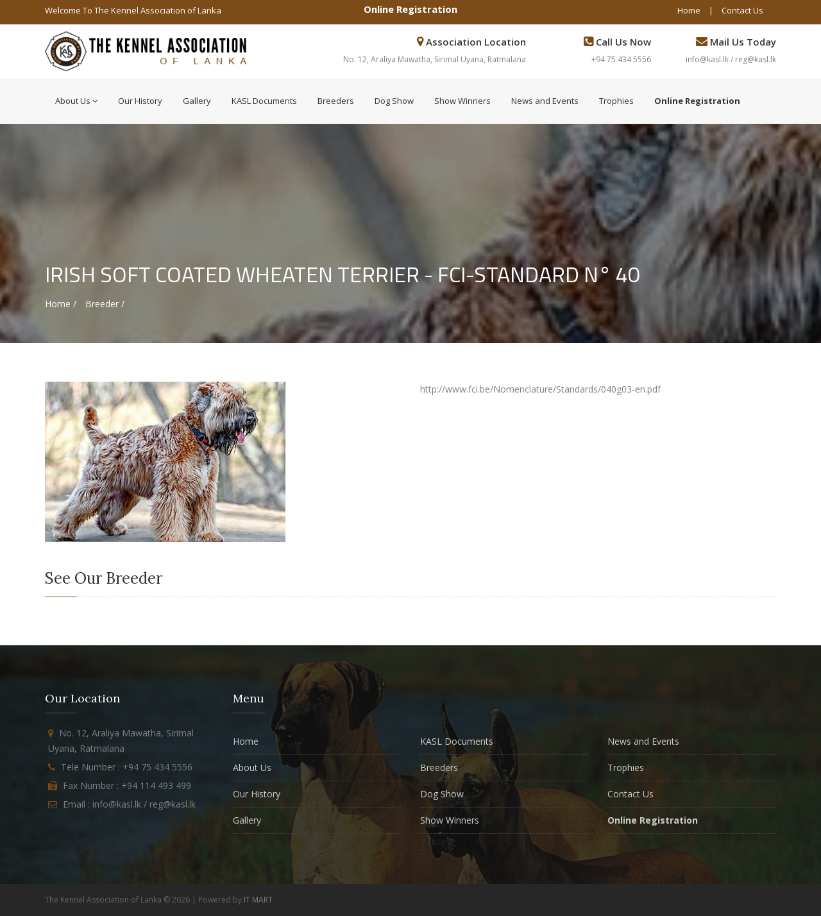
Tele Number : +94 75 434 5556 (126, 767)
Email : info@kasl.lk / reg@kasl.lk (129, 804)
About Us (76, 100)
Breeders (335, 100)
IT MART (258, 899)
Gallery (197, 100)
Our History (140, 100)
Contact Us (742, 10)
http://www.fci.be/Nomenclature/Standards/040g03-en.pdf (540, 389)
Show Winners (462, 100)
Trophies (616, 100)
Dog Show (394, 100)
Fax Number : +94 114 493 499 (127, 785)
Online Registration (410, 9)
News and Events (545, 100)
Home (688, 10)
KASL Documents (264, 100)
